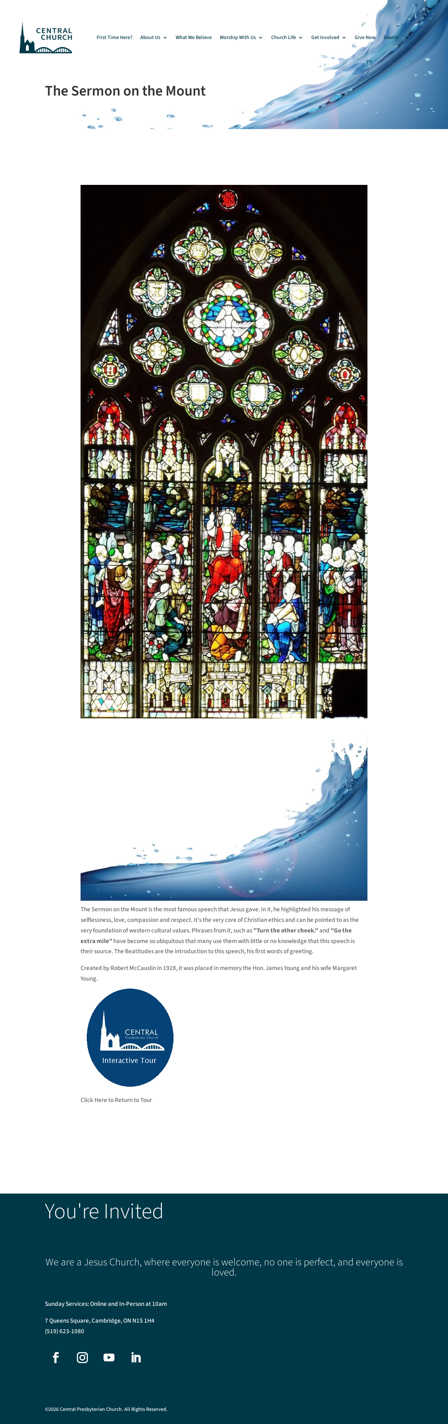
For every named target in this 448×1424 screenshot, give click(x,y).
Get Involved (325, 37)
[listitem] (258, 252)
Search (390, 37)
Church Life (283, 37)
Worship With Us (238, 37)
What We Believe (194, 37)
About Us (150, 37)
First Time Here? (114, 37)
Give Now (365, 37)
